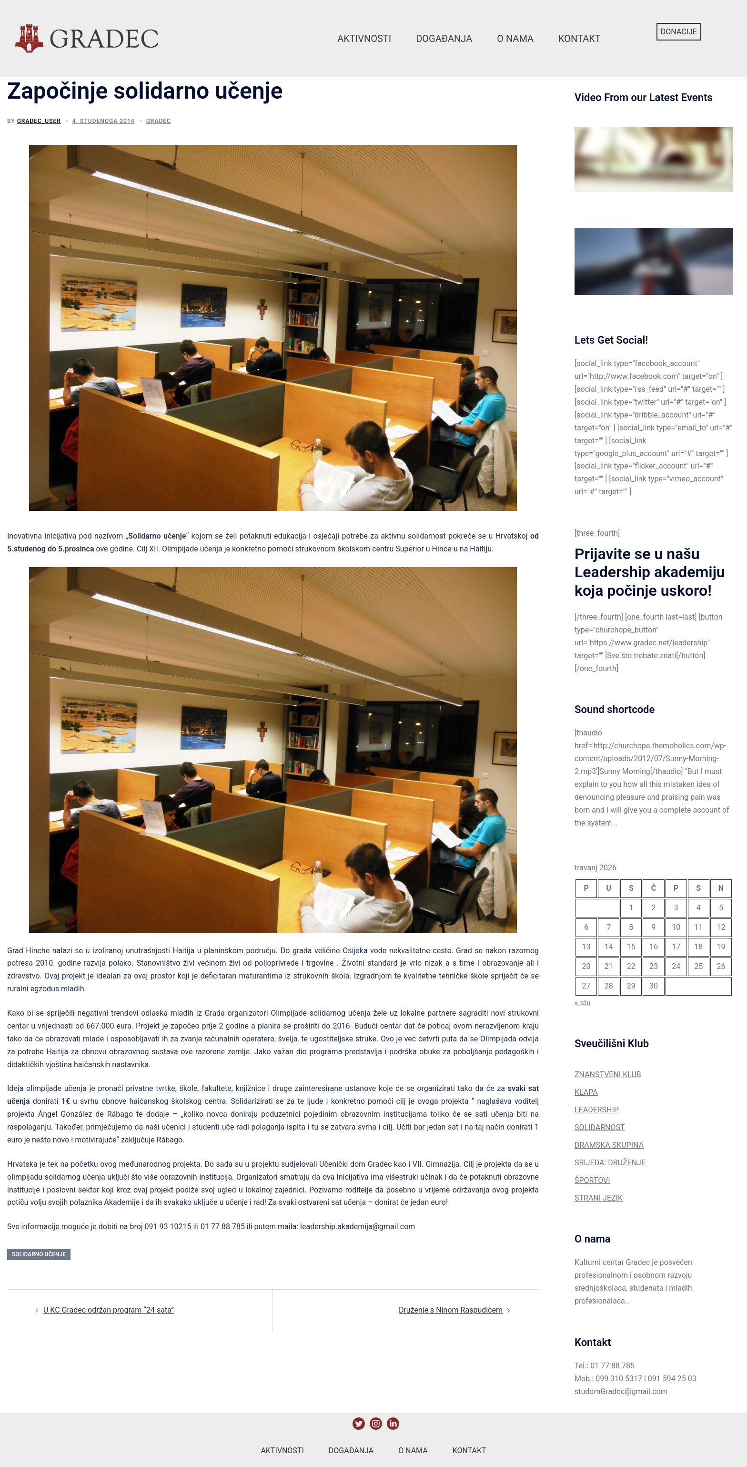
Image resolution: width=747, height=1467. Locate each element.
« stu (583, 1002)
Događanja (444, 38)
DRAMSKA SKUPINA (609, 1145)
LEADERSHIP (597, 1109)
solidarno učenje (39, 1254)
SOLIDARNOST (600, 1127)
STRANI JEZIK (599, 1197)
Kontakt (579, 38)
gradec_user (39, 121)
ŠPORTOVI (592, 1180)
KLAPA (586, 1092)
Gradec (158, 121)
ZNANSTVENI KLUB (608, 1074)
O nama (515, 38)
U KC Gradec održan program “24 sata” (108, 1309)
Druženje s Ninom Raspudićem (451, 1309)
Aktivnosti (364, 38)
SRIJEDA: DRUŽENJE (610, 1162)
